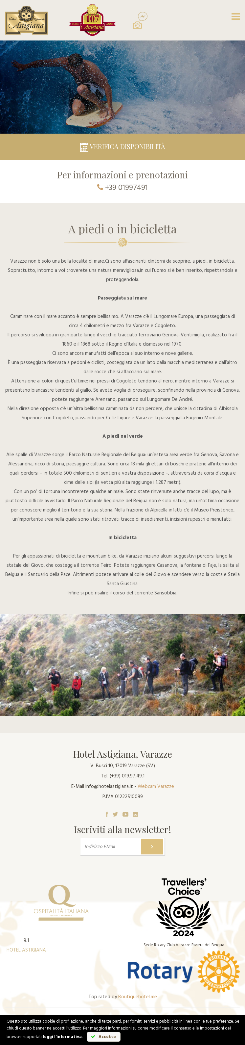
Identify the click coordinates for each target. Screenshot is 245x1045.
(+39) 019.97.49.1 (127, 776)
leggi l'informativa (62, 1036)
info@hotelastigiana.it (109, 787)
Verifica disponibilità (122, 146)
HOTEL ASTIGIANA (26, 950)
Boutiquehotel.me (137, 997)
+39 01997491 (126, 188)
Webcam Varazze (156, 787)
